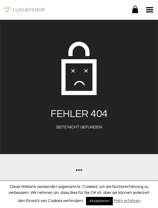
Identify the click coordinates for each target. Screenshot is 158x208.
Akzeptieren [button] (99, 201)
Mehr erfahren (127, 201)
